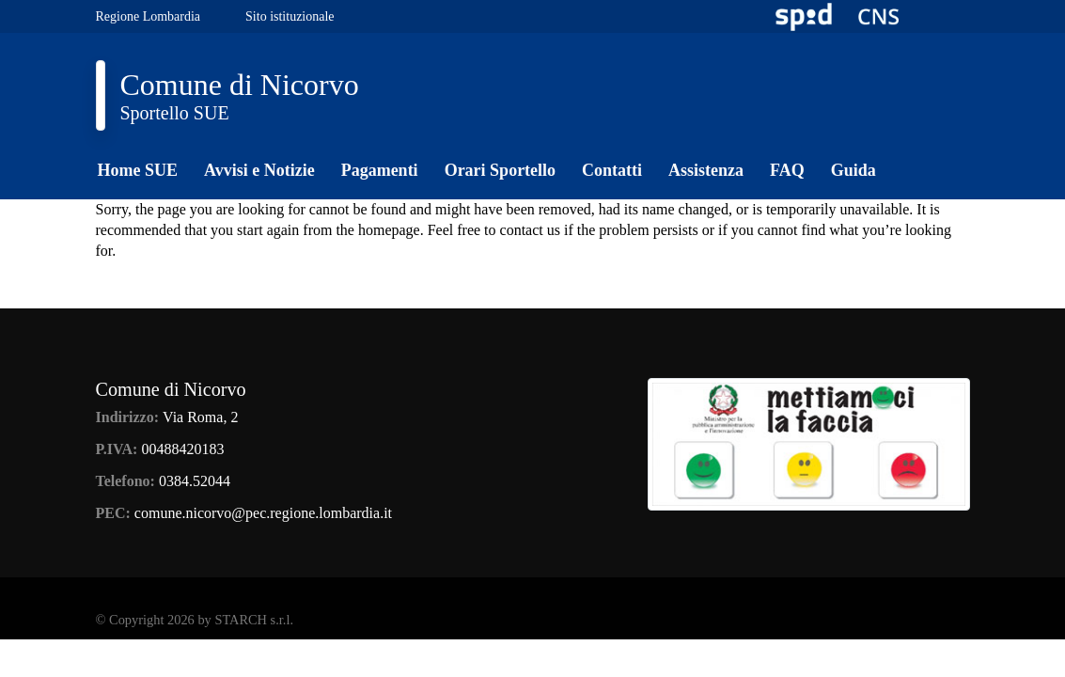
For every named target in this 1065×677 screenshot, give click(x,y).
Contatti (612, 170)
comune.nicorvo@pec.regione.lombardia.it (263, 513)
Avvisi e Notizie (259, 170)
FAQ (787, 170)
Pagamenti (379, 170)
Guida (853, 170)
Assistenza (706, 170)
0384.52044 (194, 481)
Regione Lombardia (148, 16)
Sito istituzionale (290, 16)
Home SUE (138, 170)
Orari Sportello (500, 170)
